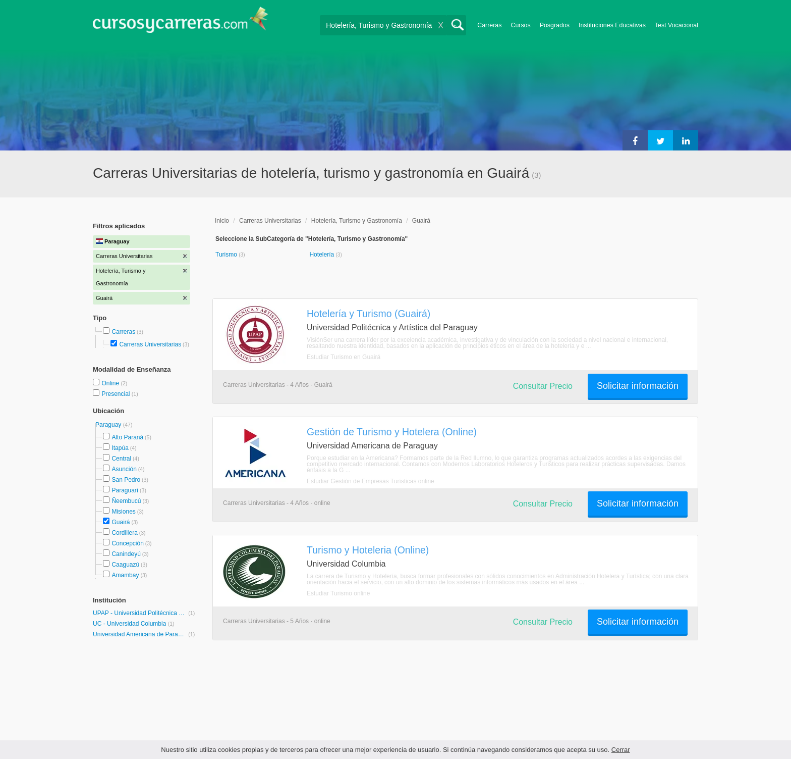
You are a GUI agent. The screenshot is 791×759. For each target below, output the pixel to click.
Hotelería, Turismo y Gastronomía (356, 220)
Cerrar (620, 749)
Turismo (227, 254)
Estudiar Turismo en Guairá (343, 357)
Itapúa (119, 447)
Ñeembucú (126, 500)
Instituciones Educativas (612, 25)
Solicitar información (638, 386)
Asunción (123, 469)
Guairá (120, 522)
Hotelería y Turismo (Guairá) (368, 313)
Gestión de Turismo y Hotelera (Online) (392, 431)
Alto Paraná (127, 437)
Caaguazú (125, 564)
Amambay (125, 575)
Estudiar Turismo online (338, 593)
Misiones (123, 511)
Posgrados (555, 25)
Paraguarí (124, 490)
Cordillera (124, 532)
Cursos (520, 25)
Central (121, 458)
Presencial (116, 393)
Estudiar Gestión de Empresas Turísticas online (370, 481)
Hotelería (322, 254)
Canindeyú (125, 554)
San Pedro (125, 479)
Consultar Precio (543, 386)
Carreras (489, 25)
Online (111, 383)
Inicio (222, 220)
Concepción (127, 543)
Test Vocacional (676, 25)
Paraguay (109, 424)
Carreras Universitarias (150, 344)
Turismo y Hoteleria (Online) (368, 549)
